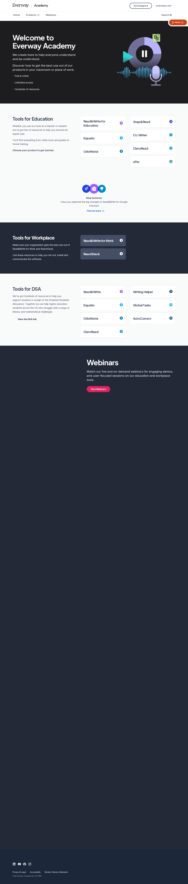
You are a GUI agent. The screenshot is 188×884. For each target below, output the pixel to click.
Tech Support (141, 5)
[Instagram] (29, 864)
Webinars (51, 15)
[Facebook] (24, 864)
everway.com (163, 5)
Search (165, 15)
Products (32, 15)
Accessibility (35, 872)
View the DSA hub (27, 319)
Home (16, 15)
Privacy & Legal (19, 872)
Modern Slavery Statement (56, 872)
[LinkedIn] (14, 864)
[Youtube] (19, 864)
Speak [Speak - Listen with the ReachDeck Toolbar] (177, 22)
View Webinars (98, 389)
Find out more (94, 211)
